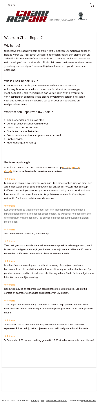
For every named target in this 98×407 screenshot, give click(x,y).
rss (42, 400)
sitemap (35, 400)
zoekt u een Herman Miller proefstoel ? (23, 26)
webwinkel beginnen (56, 400)
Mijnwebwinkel (88, 400)
